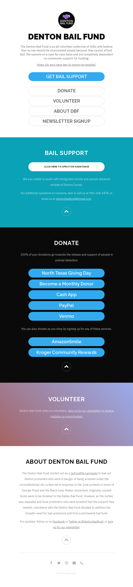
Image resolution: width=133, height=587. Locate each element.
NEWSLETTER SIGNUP (66, 121)
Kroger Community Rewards (66, 352)
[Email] (74, 563)
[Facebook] (51, 563)
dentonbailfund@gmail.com (73, 199)
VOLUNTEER (66, 101)
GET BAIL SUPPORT (66, 76)
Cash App (66, 294)
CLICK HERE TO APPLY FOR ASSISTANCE (66, 166)
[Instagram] (66, 563)
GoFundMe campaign (84, 473)
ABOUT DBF (66, 111)
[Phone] (82, 563)
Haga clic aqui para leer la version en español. (66, 65)
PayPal (66, 305)
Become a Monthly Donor (66, 283)
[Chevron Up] (66, 211)
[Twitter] (59, 563)
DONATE (66, 90)
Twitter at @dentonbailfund (86, 521)
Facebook (58, 521)
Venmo (66, 316)
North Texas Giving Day (66, 273)
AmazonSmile (66, 341)
